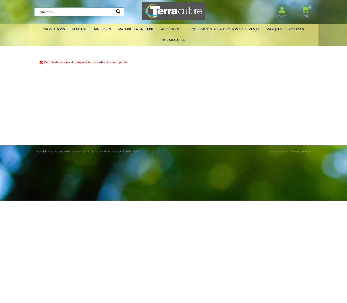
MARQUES (274, 29)
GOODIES (296, 29)
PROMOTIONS (54, 29)
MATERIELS (102, 29)
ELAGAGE (79, 29)
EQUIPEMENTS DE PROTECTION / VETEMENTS (224, 29)
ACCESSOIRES (171, 29)
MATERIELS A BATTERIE (136, 29)
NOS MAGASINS (173, 40)
